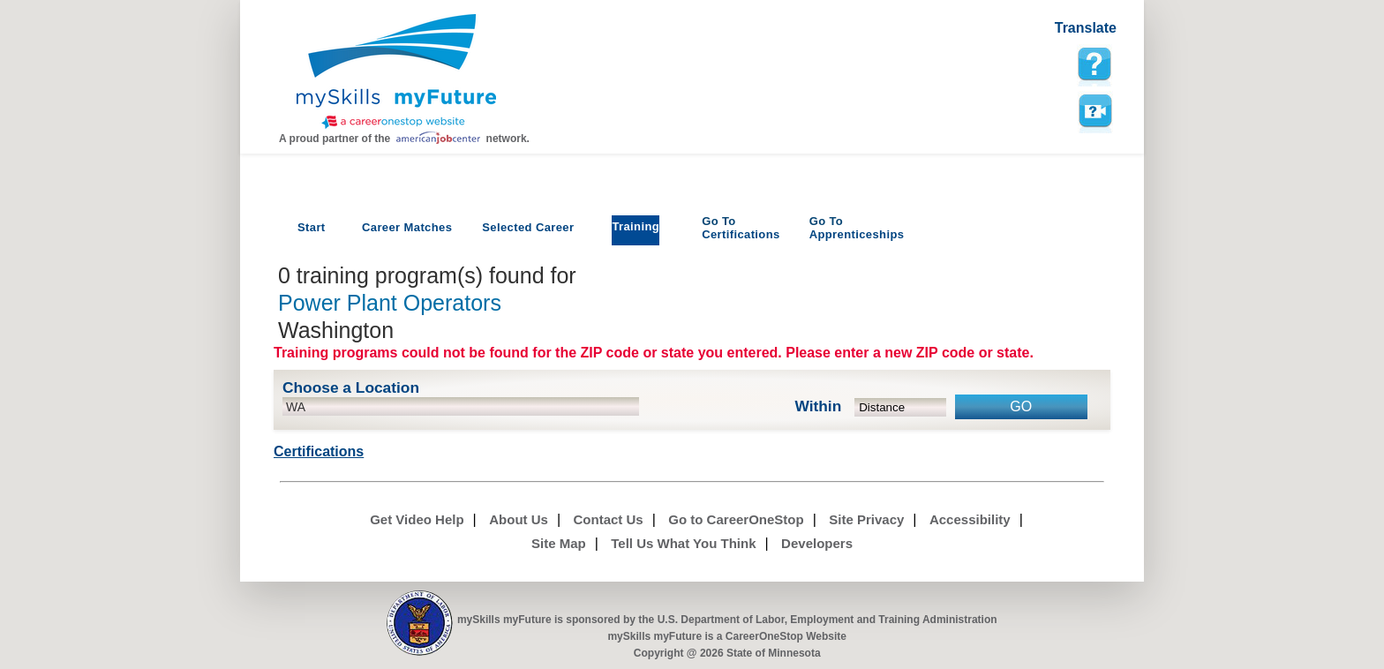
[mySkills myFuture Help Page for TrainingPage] (1094, 64)
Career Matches (407, 227)
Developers (817, 543)
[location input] (460, 406)
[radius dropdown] (900, 407)
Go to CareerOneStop (735, 519)
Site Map (558, 543)
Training (635, 226)
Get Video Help (416, 519)
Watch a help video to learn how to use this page (1094, 111)
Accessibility (970, 519)
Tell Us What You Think (683, 543)
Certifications (741, 227)
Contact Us (608, 519)
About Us (518, 519)
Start (311, 227)
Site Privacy (866, 519)
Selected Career (528, 227)
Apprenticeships (857, 227)
